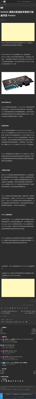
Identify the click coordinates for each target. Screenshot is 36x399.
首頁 (23, 322)
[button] (2, 1)
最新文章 (4, 337)
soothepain (3, 19)
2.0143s (18, 389)
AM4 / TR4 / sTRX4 (6, 353)
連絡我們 (2, 322)
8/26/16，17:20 (4, 20)
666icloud (33, 333)
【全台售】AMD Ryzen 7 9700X (10, 350)
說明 (20, 322)
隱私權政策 (16, 322)
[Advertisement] (18, 32)
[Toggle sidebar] (34, 1)
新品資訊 (4, 365)
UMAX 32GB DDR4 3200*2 (9, 345)
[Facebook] (1, 391)
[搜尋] (32, 2)
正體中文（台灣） (9, 319)
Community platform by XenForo (12, 386)
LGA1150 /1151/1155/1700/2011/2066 (10, 359)
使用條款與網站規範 (9, 322)
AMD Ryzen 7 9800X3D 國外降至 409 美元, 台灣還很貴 (15, 362)
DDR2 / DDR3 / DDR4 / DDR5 (8, 347)
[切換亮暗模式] (28, 2)
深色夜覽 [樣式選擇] (2, 319)
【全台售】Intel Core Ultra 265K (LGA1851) (12, 356)
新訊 (2, 7)
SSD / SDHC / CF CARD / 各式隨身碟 (10, 341)
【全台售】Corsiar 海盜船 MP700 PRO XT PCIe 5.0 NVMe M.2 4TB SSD (18, 339)
